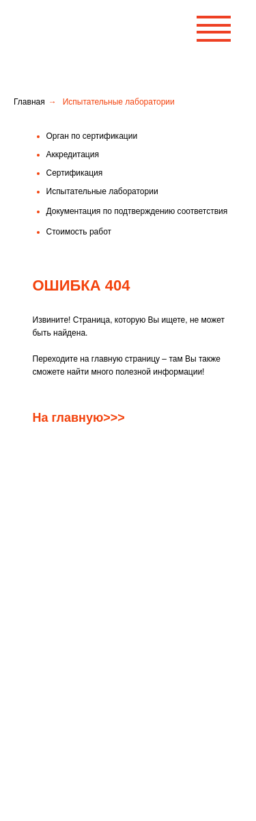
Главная (29, 102)
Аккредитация (59, 610)
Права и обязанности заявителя (94, 680)
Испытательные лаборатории (89, 726)
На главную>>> (79, 418)
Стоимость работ (66, 633)
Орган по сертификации (79, 587)
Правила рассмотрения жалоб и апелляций (116, 703)
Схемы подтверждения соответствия (103, 750)
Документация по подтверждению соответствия (124, 657)
